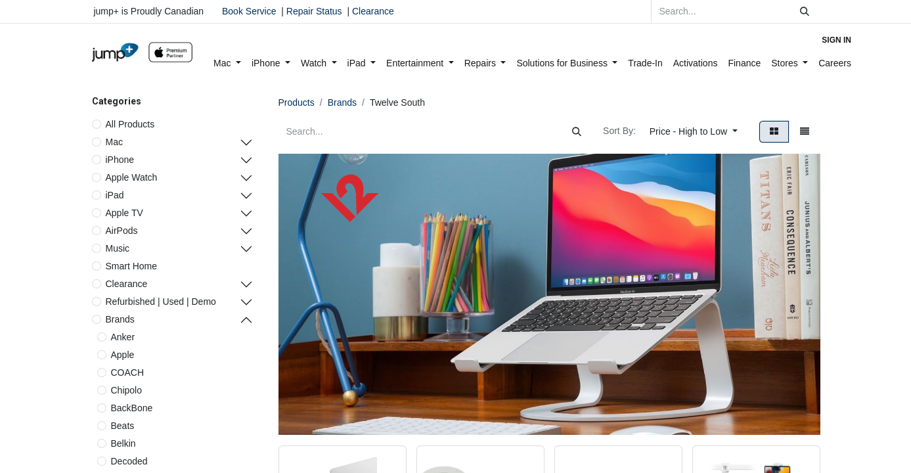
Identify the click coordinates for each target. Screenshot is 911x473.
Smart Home (132, 266)
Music (118, 248)
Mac (114, 142)
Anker (123, 337)
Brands (120, 319)
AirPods (122, 230)
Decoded (129, 461)
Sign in (836, 40)
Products (296, 102)
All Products (130, 124)
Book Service (249, 11)
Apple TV (124, 213)
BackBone (132, 408)
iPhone (120, 159)
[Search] (804, 11)
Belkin (123, 443)
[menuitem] (227, 63)
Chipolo (126, 390)
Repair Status (314, 11)
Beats (123, 425)
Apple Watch (132, 177)
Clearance (373, 11)
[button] (693, 131)
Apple (123, 354)
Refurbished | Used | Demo (161, 301)
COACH (127, 372)
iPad (115, 195)
